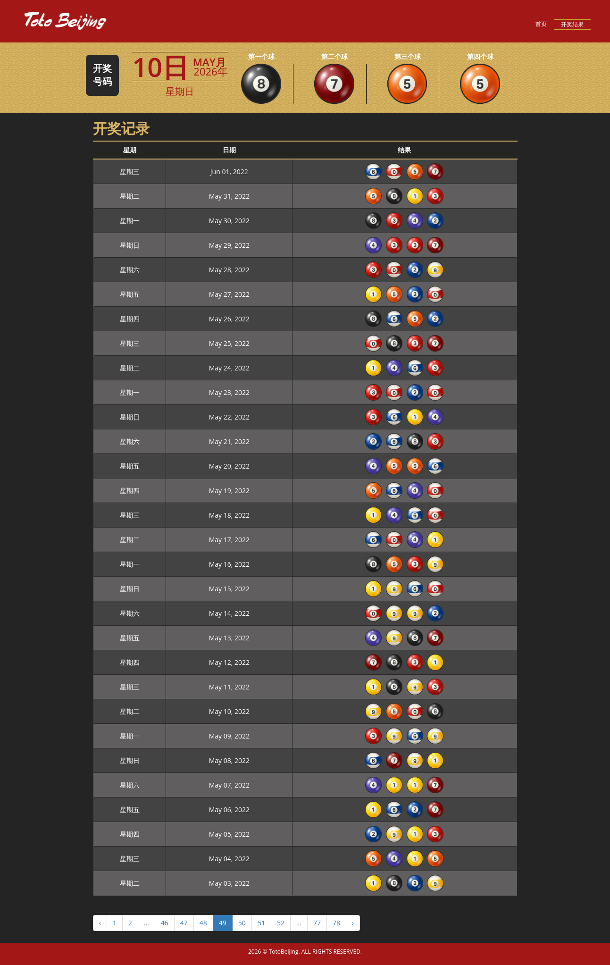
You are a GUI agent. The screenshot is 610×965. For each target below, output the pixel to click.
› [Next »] (353, 922)
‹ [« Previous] (100, 922)
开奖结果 (572, 24)
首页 (541, 24)
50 (242, 922)
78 (336, 922)
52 (280, 922)
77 (317, 922)
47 (184, 922)
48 (203, 922)
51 (261, 922)
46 (164, 922)
